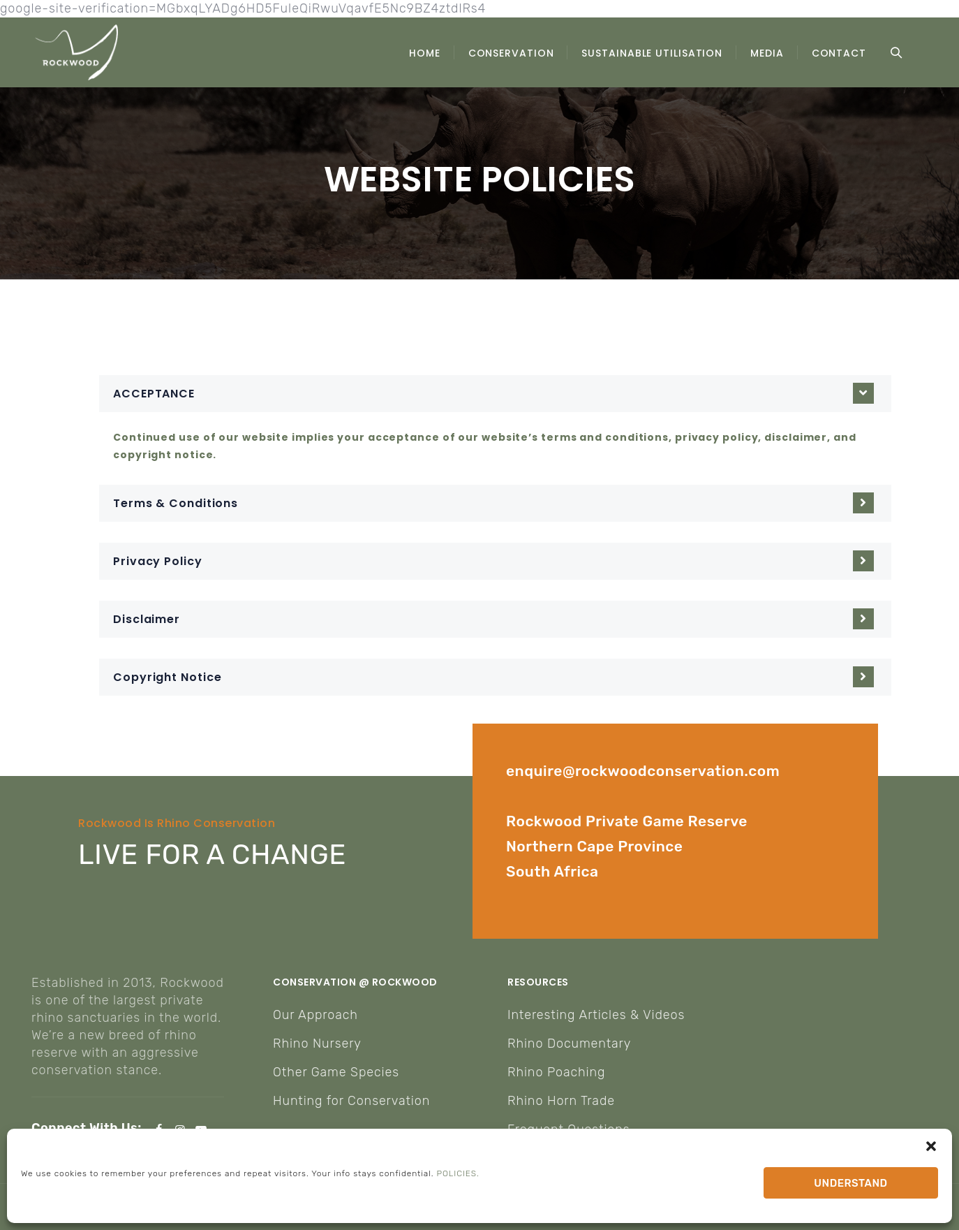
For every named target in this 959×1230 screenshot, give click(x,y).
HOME (424, 53)
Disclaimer (146, 619)
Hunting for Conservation (351, 1100)
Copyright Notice (167, 677)
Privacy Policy (157, 561)
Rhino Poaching (556, 1072)
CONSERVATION (511, 53)
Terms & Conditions (175, 503)
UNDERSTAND (850, 1183)
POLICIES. (458, 1173)
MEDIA (767, 53)
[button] (931, 1146)
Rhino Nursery (317, 1043)
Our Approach (315, 1015)
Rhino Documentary (569, 1043)
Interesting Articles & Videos (596, 1015)
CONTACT (839, 53)
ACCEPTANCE (154, 394)
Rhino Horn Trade (561, 1100)
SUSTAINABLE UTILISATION (651, 53)
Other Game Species (336, 1072)
